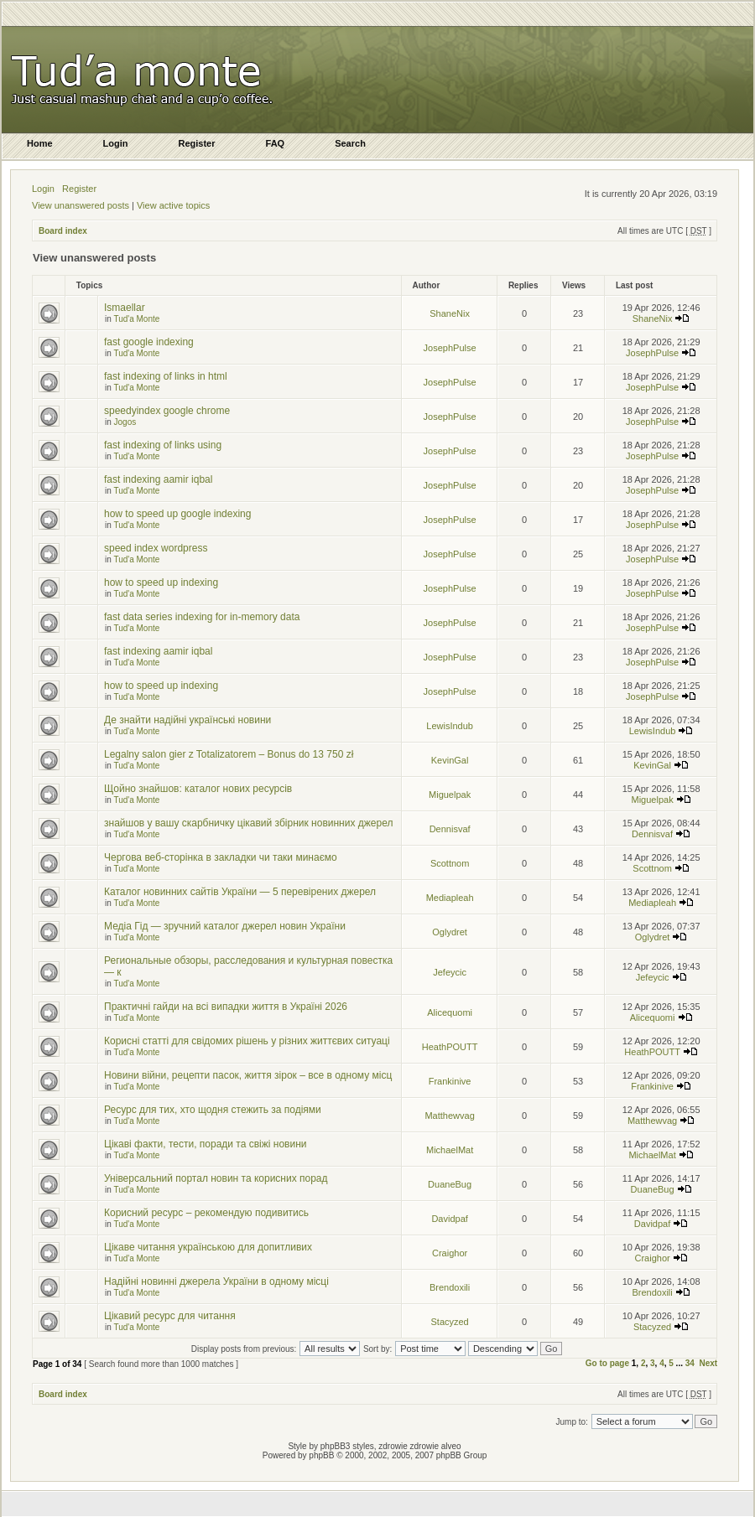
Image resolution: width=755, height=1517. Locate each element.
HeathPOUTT (450, 1047)
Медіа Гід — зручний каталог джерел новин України (225, 926)
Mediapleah (450, 898)
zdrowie (424, 1446)
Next (708, 1363)
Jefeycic (449, 972)
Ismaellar (124, 307)
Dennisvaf (450, 829)
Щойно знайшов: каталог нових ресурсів (198, 789)
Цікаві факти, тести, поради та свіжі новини (205, 1144)
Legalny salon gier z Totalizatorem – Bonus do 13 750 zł (228, 754)
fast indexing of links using (162, 445)
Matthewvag (449, 1116)
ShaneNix (450, 313)
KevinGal (450, 760)
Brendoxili (450, 1287)
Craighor (449, 1253)
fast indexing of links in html (165, 376)
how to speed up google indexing (177, 514)
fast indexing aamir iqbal (158, 479)
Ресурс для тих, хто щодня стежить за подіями (212, 1110)
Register (79, 189)
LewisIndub (449, 726)
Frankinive (450, 1081)
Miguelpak (450, 795)
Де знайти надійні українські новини (187, 720)
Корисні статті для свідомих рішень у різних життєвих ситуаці (247, 1041)
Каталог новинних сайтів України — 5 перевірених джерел (240, 892)
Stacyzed (449, 1322)
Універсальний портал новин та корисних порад (216, 1178)
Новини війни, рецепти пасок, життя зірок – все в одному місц (248, 1075)
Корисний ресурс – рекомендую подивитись (206, 1213)
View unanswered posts (80, 205)
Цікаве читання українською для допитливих (208, 1247)
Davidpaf (449, 1219)
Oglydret (449, 932)
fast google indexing (149, 342)
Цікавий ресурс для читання (170, 1316)
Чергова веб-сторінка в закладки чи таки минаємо (220, 857)
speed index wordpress (155, 548)
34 (690, 1363)
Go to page (607, 1363)
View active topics (173, 205)
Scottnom (449, 863)
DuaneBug (449, 1184)
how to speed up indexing (161, 582)
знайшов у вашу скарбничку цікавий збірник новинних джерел (248, 823)
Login (43, 189)
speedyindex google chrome (167, 411)
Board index (63, 231)
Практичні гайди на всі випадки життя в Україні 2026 (225, 1006)
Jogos (125, 422)
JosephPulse (450, 348)
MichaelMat (449, 1150)
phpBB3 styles (347, 1446)
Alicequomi (449, 1012)
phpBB (321, 1455)
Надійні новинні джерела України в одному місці (216, 1281)
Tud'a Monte (136, 319)
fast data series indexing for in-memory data (201, 617)
